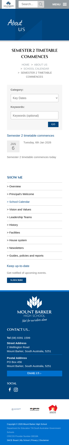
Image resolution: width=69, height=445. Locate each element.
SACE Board (12, 440)
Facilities (14, 232)
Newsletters (16, 247)
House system (18, 240)
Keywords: (18, 106)
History (13, 224)
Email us (33, 373)
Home (25, 64)
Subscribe (16, 280)
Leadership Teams (20, 217)
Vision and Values (20, 209)
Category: (17, 89)
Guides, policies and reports (26, 255)
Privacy (34, 440)
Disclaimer (44, 440)
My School (24, 440)
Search (41, 4)
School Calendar (36, 68)
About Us (40, 64)
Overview (15, 186)
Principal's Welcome (21, 194)
